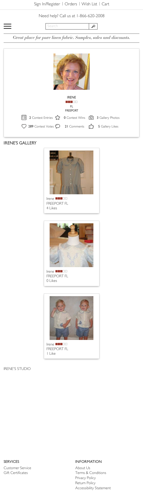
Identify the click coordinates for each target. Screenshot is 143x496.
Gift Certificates (16, 473)
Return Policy (85, 483)
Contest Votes (41, 126)
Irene (50, 199)
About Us (82, 468)
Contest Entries (41, 118)
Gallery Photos (108, 118)
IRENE (71, 97)
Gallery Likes (108, 126)
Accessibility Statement (93, 488)
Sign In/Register (47, 4)
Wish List (89, 4)
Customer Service (17, 468)
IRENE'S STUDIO (17, 369)
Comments (74, 126)
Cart (105, 4)
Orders (71, 4)
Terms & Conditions (90, 473)
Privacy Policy (85, 478)
